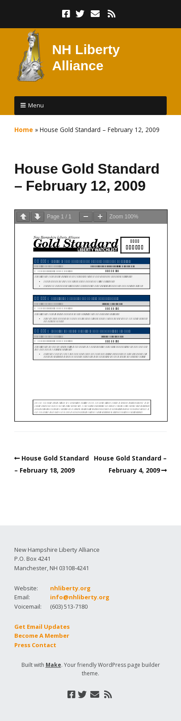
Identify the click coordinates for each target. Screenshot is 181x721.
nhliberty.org (70, 588)
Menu (36, 105)
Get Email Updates (42, 627)
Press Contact (35, 645)
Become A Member (41, 635)
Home (23, 129)
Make (53, 665)
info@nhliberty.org (79, 597)
